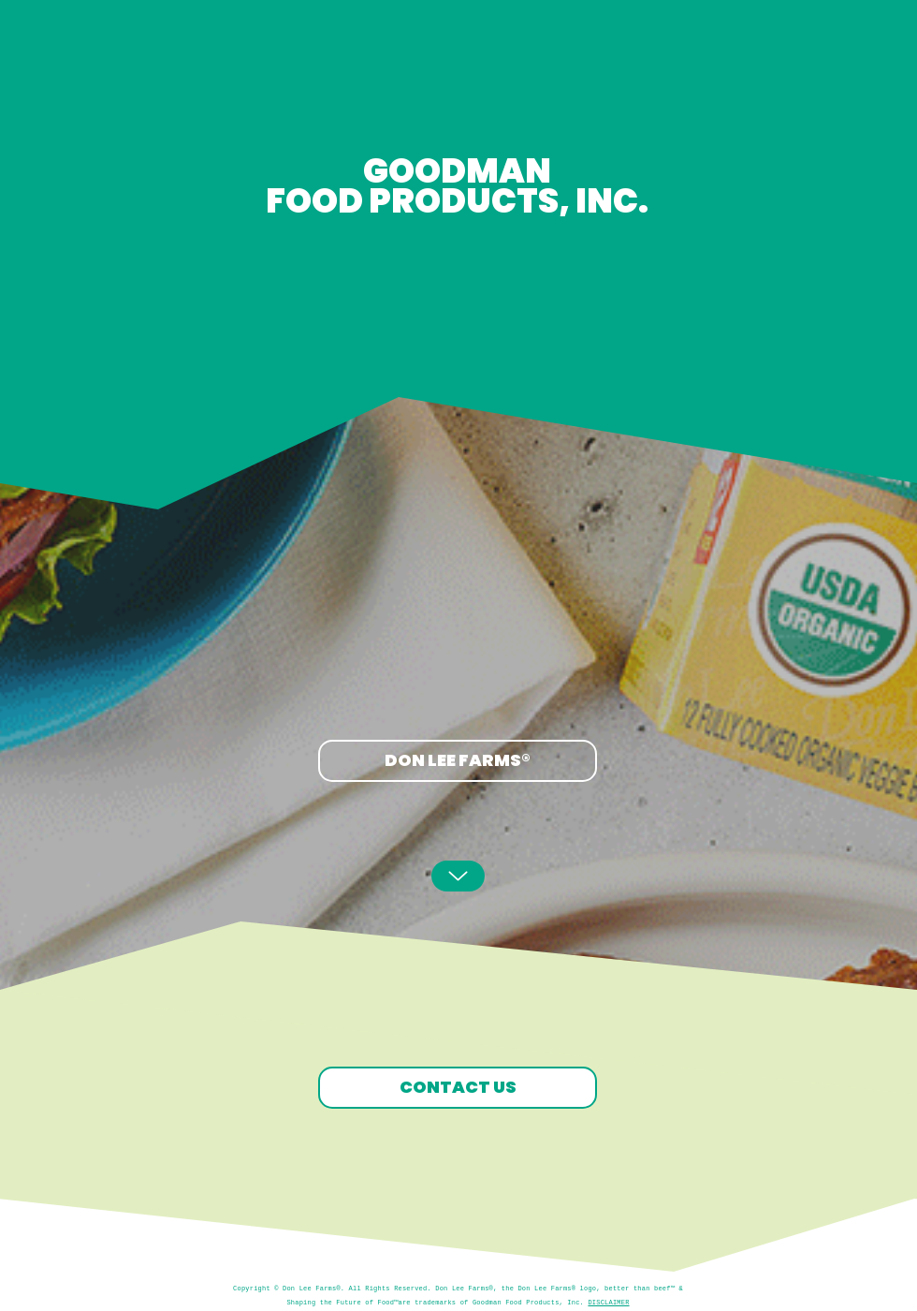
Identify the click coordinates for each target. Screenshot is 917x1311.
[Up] (458, 876)
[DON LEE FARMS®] (457, 761)
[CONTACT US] (457, 1088)
